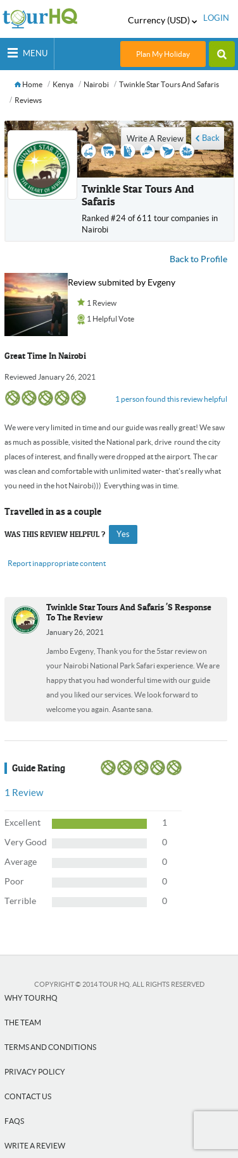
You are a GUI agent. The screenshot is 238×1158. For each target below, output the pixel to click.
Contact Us (27, 1096)
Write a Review (34, 1146)
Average (20, 862)
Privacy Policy (34, 1072)
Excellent (22, 822)
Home (28, 84)
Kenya (63, 84)
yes (123, 534)
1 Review (101, 303)
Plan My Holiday (163, 54)
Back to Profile (198, 259)
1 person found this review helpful (171, 399)
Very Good (25, 842)
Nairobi (96, 84)
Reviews (28, 100)
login (216, 18)
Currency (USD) (162, 20)
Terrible (20, 901)
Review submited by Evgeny (121, 282)
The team (22, 1022)
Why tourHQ (31, 998)
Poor (14, 881)
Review (23, 792)
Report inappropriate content (57, 563)
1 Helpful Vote (110, 319)
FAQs (14, 1121)
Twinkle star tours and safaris (169, 84)
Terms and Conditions (50, 1047)
